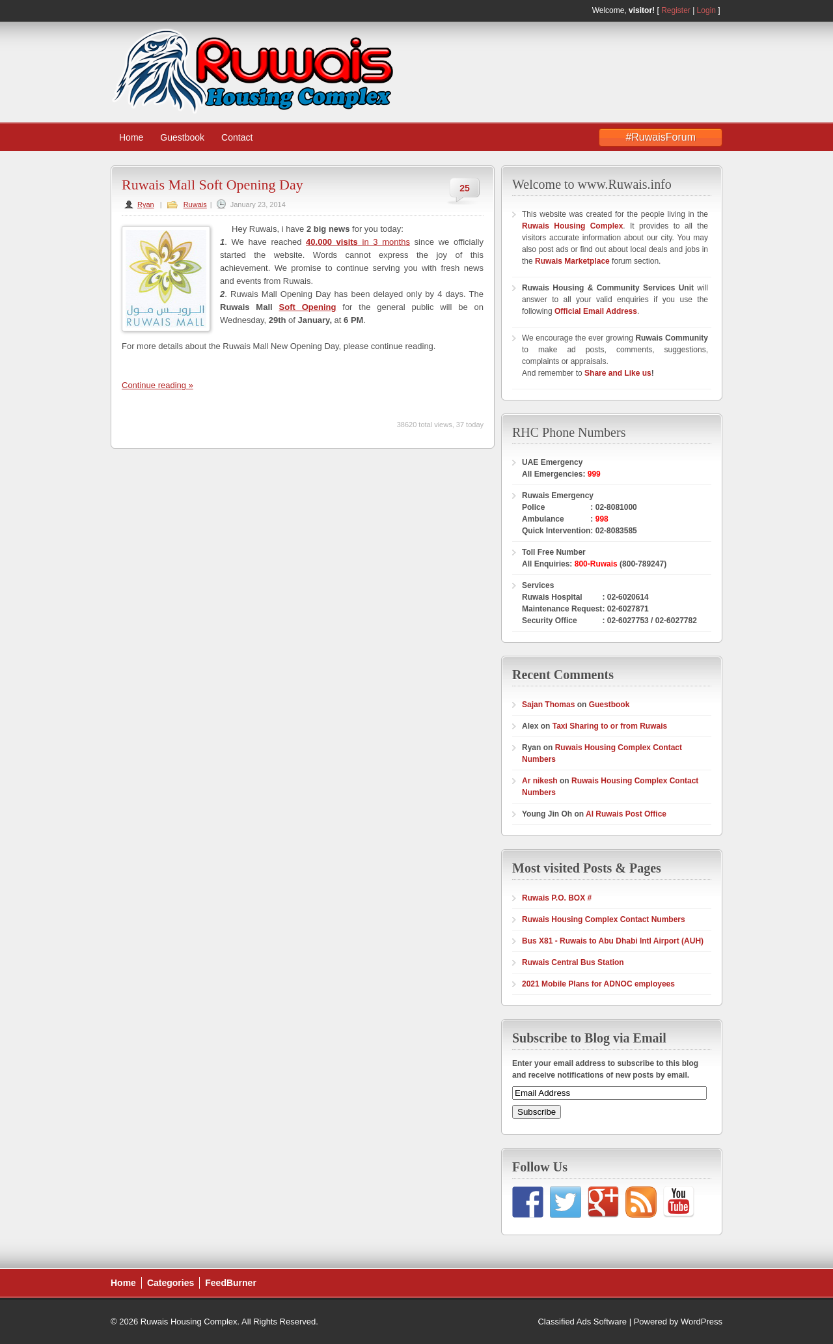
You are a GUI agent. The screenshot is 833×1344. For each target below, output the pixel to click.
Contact (237, 137)
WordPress (701, 1321)
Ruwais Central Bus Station (573, 962)
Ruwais (195, 204)
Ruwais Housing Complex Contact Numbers (603, 919)
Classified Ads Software (582, 1321)
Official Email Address (595, 311)
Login (706, 10)
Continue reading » (157, 385)
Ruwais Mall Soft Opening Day (212, 184)
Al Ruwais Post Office (626, 814)
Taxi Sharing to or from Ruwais (610, 726)
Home (131, 137)
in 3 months (358, 242)
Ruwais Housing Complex (572, 226)
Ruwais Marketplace (573, 261)
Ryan (145, 204)
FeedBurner (230, 1283)
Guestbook (182, 137)
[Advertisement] (618, 65)
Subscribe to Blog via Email (589, 1038)
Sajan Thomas (548, 704)
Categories (170, 1283)
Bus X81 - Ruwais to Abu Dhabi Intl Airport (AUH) (612, 940)
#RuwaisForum (660, 137)
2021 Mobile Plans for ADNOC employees (598, 983)
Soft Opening (307, 307)
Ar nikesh (540, 780)
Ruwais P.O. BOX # (557, 898)
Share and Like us (617, 373)
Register (675, 10)
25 (464, 188)
